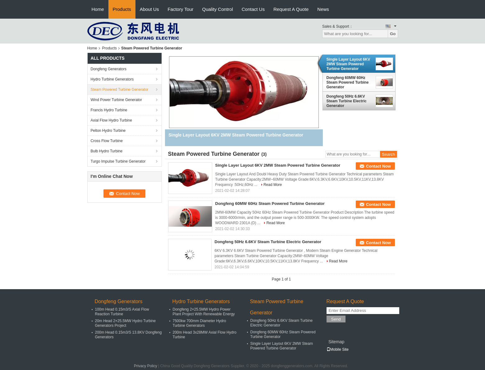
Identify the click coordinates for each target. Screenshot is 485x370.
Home (98, 9)
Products (122, 9)
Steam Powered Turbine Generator (120, 89)
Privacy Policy (145, 366)
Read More (272, 185)
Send (336, 319)
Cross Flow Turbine (107, 141)
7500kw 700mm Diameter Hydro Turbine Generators (199, 323)
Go (393, 33)
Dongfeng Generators (108, 69)
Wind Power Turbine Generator (116, 100)
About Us (149, 9)
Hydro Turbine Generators (112, 79)
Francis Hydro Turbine (109, 110)
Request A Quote (291, 9)
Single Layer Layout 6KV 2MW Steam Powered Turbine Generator (348, 64)
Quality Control (217, 9)
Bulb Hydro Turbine (107, 151)
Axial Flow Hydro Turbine (111, 120)
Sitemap (336, 341)
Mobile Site (338, 349)
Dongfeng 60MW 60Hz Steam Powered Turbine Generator (348, 82)
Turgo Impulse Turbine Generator (118, 161)
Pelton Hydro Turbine (108, 130)
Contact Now (378, 166)
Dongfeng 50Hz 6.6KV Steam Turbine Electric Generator (347, 101)
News (323, 9)
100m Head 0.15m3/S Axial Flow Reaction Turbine (122, 311)
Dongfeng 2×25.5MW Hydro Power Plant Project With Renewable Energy (204, 311)
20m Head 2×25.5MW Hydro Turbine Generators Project (125, 323)
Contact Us (253, 9)
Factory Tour (180, 9)
